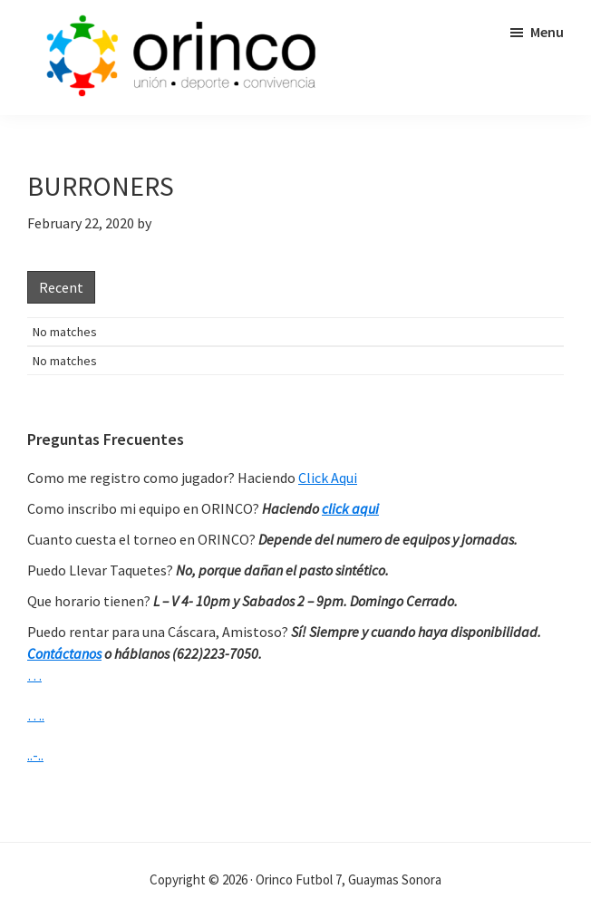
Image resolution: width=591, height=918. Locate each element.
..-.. (35, 755)
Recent (61, 287)
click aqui (350, 508)
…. (35, 715)
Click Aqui (327, 478)
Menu (547, 32)
